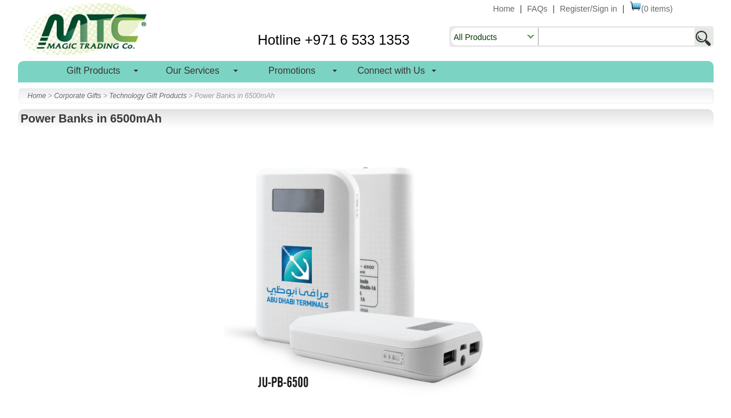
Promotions (291, 70)
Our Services (192, 70)
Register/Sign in (588, 8)
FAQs (537, 8)
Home (504, 8)
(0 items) (651, 8)
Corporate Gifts (77, 96)
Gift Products (93, 70)
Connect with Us (391, 70)
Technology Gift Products (148, 96)
